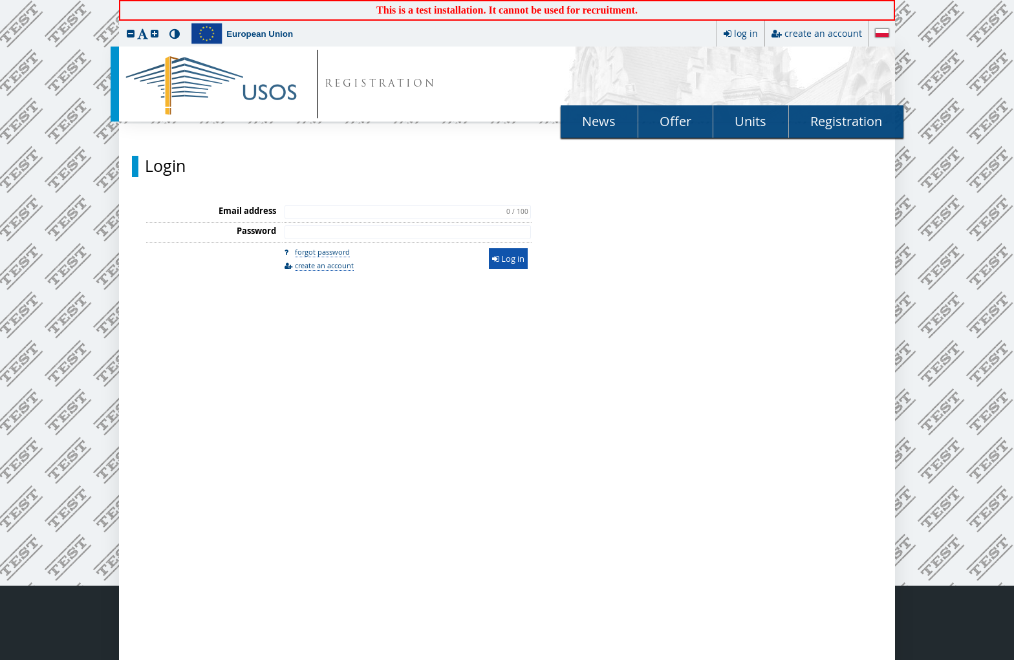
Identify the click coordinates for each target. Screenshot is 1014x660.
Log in (508, 258)
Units (750, 121)
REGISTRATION (381, 84)
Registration (846, 121)
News (599, 121)
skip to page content (3, 3)
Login (165, 166)
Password (256, 231)
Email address (247, 211)
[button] (131, 33)
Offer (675, 121)
